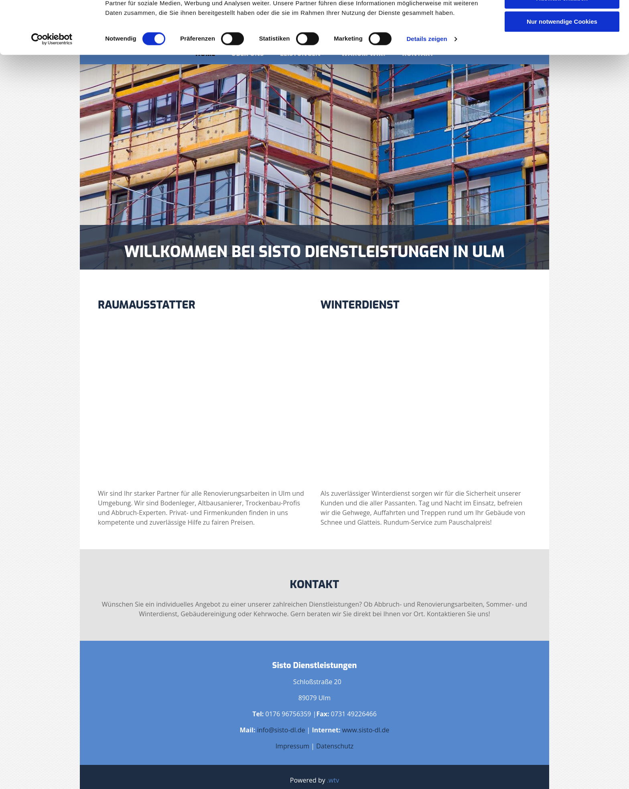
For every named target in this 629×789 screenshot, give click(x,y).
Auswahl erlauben (562, 43)
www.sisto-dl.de (366, 730)
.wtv (333, 780)
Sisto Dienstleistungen (314, 665)
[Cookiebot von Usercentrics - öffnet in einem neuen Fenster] (52, 84)
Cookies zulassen (562, 19)
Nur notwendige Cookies (562, 66)
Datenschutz (334, 746)
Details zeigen (426, 84)
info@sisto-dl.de (281, 730)
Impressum (292, 746)
